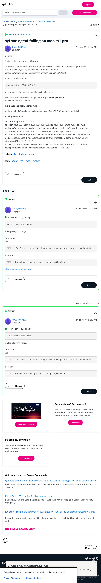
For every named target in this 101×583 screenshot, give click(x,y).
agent (14, 160)
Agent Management (24, 154)
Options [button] (93, 24)
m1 (21, 160)
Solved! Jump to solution (18, 34)
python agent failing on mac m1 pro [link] (21, 24)
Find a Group (26, 458)
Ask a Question (85, 12)
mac (28, 160)
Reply (89, 180)
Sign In (88, 5)
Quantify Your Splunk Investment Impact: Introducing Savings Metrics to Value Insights (50, 480)
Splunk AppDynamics (47, 21)
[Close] (73, 570)
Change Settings (33, 578)
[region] (38, 575)
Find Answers (9, 21)
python (36, 160)
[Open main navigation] (97, 4)
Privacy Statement (12, 578)
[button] (95, 35)
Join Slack (75, 422)
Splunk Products (26, 21)
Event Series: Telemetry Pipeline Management (29, 496)
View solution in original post (18, 269)
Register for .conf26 (26, 424)
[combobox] (35, 13)
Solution (11, 199)
